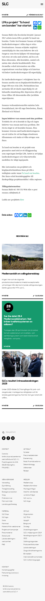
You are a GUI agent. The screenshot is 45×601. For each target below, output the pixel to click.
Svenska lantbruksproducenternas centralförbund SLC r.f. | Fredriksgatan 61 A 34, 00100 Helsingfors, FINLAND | (11, 460)
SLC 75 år (27, 517)
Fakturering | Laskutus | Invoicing (10, 574)
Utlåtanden (28, 467)
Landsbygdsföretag (9, 504)
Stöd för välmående (31, 492)
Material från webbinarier (11, 526)
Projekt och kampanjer (10, 530)
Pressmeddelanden (31, 455)
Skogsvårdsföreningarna (33, 550)
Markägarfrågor (30, 489)
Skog (4, 495)
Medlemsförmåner (30, 486)
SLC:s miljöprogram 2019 (33, 533)
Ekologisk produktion (9, 492)
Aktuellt (27, 449)
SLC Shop (5, 514)
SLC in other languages (32, 560)
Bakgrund (27, 523)
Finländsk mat (7, 498)
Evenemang (28, 458)
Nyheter (5, 15)
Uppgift (26, 520)
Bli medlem (28, 554)
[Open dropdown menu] (42, 4)
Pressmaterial (7, 533)
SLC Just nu (28, 498)
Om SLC (26, 511)
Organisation (28, 514)
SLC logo (5, 517)
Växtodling (6, 483)
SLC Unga (27, 501)
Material (5, 511)
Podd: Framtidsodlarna (32, 461)
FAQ (3, 544)
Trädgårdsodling (8, 489)
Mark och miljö (7, 501)
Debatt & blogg (29, 464)
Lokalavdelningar (30, 547)
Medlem (27, 479)
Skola (4, 520)
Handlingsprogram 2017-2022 (33, 537)
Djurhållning (6, 486)
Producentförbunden (31, 544)
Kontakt (5, 449)
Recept (26, 471)
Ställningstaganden (31, 541)
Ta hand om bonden (30, 173)
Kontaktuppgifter (8, 570)
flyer (22, 200)
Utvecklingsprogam (31, 530)
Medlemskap (28, 483)
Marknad (5, 523)
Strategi (26, 526)
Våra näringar (8, 479)
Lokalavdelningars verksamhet (8, 540)
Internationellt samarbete (33, 557)
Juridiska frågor (29, 495)
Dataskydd (6, 536)
